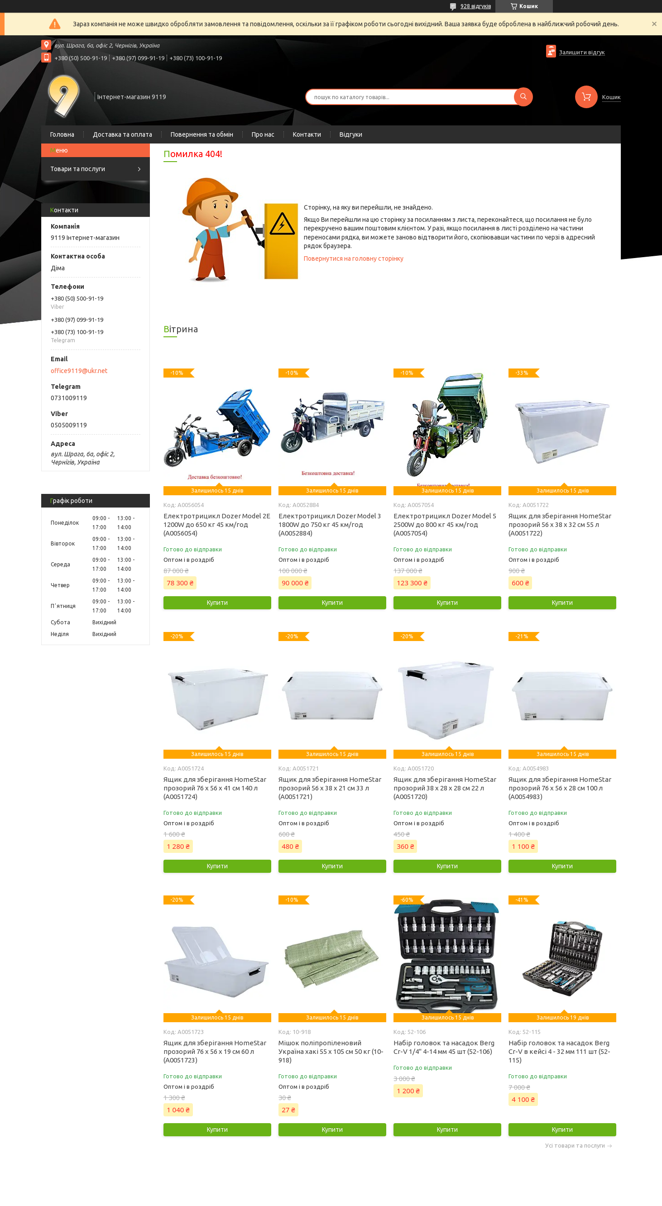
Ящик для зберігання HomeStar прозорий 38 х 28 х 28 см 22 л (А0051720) (444, 787)
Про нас (263, 134)
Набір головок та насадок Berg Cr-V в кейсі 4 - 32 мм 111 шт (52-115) (559, 1051)
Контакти (307, 134)
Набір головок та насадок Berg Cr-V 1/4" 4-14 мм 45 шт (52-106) (443, 1047)
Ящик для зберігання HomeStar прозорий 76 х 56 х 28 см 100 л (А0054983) (559, 787)
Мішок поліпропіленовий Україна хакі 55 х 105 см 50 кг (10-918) (331, 1051)
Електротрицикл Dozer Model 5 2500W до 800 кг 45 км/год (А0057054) (444, 524)
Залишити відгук (582, 52)
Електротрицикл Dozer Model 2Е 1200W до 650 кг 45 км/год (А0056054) (216, 524)
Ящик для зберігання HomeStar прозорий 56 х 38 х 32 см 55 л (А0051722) (559, 524)
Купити (217, 602)
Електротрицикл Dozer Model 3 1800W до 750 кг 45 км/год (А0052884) (329, 524)
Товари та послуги (77, 168)
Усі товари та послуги (575, 1146)
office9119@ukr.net (79, 370)
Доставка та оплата (122, 134)
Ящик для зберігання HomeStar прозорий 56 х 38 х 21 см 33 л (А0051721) (329, 787)
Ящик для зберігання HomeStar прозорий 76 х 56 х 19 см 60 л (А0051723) (214, 1051)
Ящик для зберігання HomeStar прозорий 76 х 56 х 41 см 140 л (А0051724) (214, 787)
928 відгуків (476, 6)
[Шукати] (523, 96)
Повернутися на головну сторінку (353, 258)
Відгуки (351, 134)
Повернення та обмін (202, 134)
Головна (62, 134)
